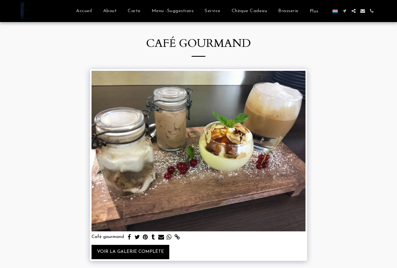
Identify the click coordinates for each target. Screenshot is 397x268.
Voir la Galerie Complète (130, 252)
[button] (344, 11)
